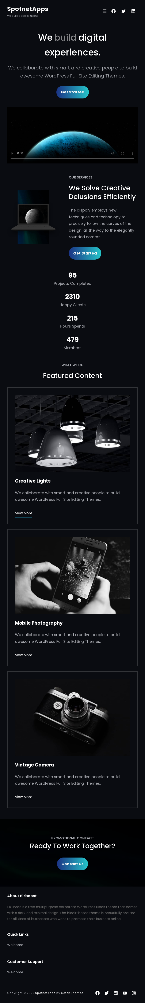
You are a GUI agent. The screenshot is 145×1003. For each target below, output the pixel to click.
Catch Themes (72, 993)
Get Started (72, 92)
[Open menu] (104, 11)
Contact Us (72, 863)
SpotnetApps (27, 9)
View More (23, 513)
